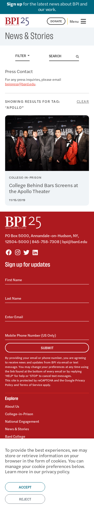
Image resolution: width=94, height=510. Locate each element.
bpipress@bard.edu (20, 83)
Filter (21, 55)
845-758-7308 (45, 241)
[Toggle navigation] (78, 21)
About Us (12, 406)
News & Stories (17, 428)
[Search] (62, 56)
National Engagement (22, 421)
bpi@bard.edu (74, 241)
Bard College (15, 436)
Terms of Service (31, 384)
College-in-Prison (19, 413)
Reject (25, 498)
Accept (25, 486)
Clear (83, 101)
